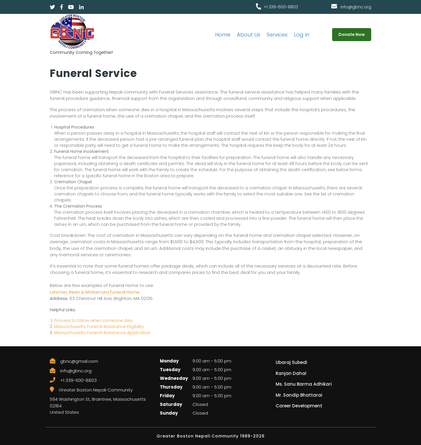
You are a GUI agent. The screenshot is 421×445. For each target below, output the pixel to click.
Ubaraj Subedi (291, 362)
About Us (248, 34)
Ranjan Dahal (291, 373)
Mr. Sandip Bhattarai (299, 395)
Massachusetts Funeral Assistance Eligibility (99, 326)
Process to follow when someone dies (93, 320)
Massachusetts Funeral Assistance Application (102, 333)
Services (277, 34)
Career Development (299, 406)
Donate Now (351, 34)
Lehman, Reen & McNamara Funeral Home (95, 292)
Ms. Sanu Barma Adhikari (304, 384)
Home (222, 34)
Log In (301, 34)
